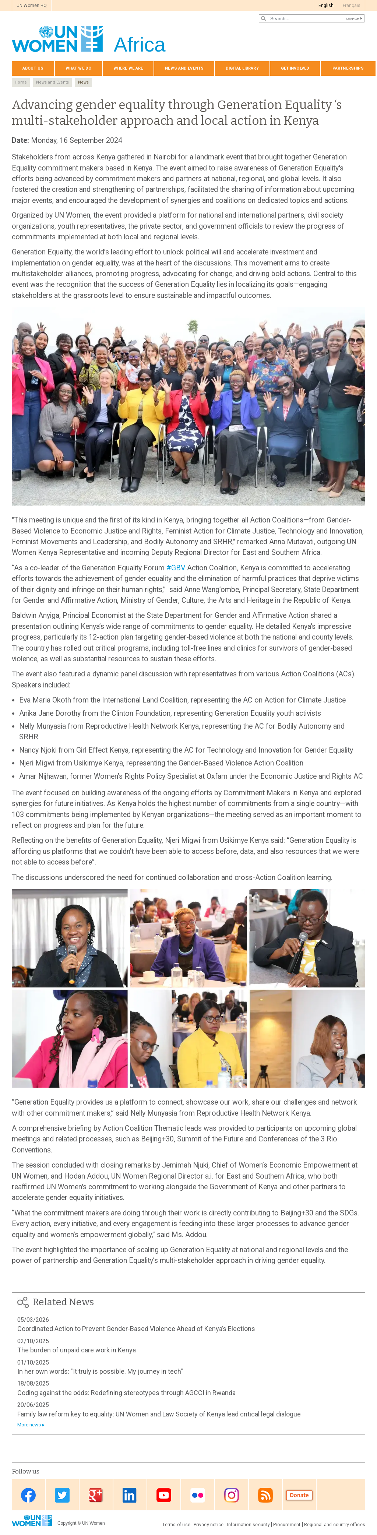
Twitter (62, 1495)
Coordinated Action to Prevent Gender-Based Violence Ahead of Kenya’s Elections (136, 1328)
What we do (78, 68)
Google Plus (96, 1495)
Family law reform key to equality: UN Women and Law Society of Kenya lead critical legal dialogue (159, 1414)
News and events (184, 68)
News (83, 82)
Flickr (197, 1495)
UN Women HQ (32, 5)
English (326, 5)
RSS (265, 1495)
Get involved (295, 68)
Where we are (128, 68)
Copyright (66, 1523)
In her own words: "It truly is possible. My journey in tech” (100, 1371)
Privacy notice (208, 1524)
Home (21, 82)
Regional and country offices (334, 1524)
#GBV (175, 568)
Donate (299, 1495)
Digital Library (242, 68)
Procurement (287, 1524)
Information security (248, 1524)
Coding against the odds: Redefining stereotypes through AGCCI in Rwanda (126, 1393)
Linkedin (130, 1495)
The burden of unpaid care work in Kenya (76, 1350)
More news (29, 1424)
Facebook (28, 1495)
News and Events (52, 82)
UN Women (93, 1523)
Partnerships (348, 68)
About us (32, 68)
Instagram (231, 1495)
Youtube (163, 1495)
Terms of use (176, 1524)
